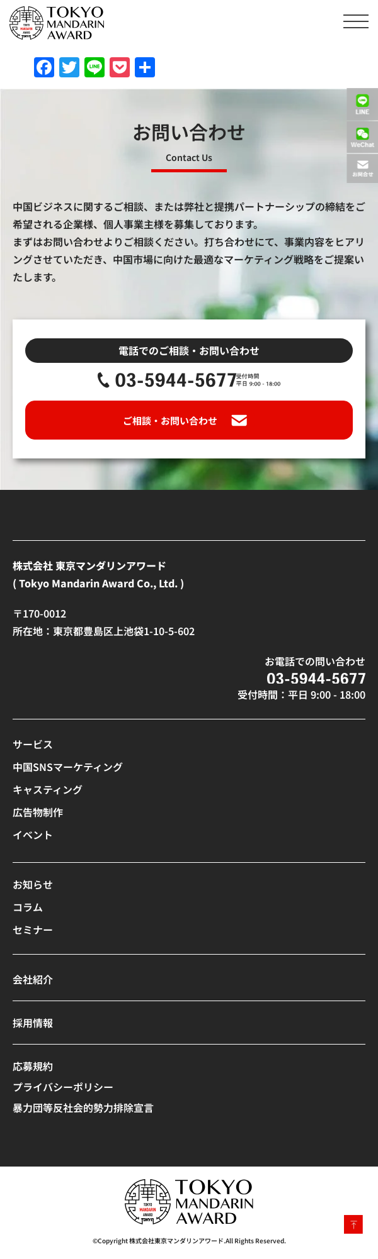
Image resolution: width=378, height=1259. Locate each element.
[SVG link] (56, 23)
